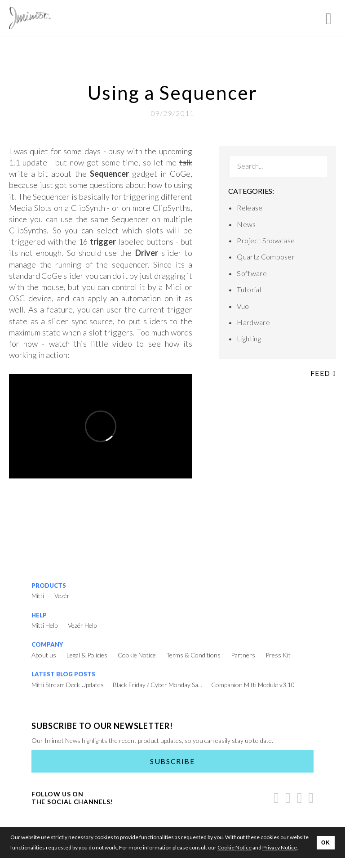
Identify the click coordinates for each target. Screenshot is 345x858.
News (246, 224)
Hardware (253, 322)
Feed (323, 373)
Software (252, 273)
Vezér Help (82, 625)
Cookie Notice (137, 655)
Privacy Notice (279, 847)
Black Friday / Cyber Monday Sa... (157, 684)
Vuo (243, 306)
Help (39, 615)
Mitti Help (44, 625)
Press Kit (278, 655)
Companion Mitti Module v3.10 (253, 684)
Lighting (249, 338)
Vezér (62, 595)
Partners (243, 655)
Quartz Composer (266, 256)
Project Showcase (266, 240)
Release (249, 207)
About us (43, 655)
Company (47, 644)
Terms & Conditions (193, 655)
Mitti (37, 595)
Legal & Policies (86, 655)
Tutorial (249, 289)
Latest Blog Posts (63, 674)
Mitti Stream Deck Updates (67, 684)
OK (325, 843)
